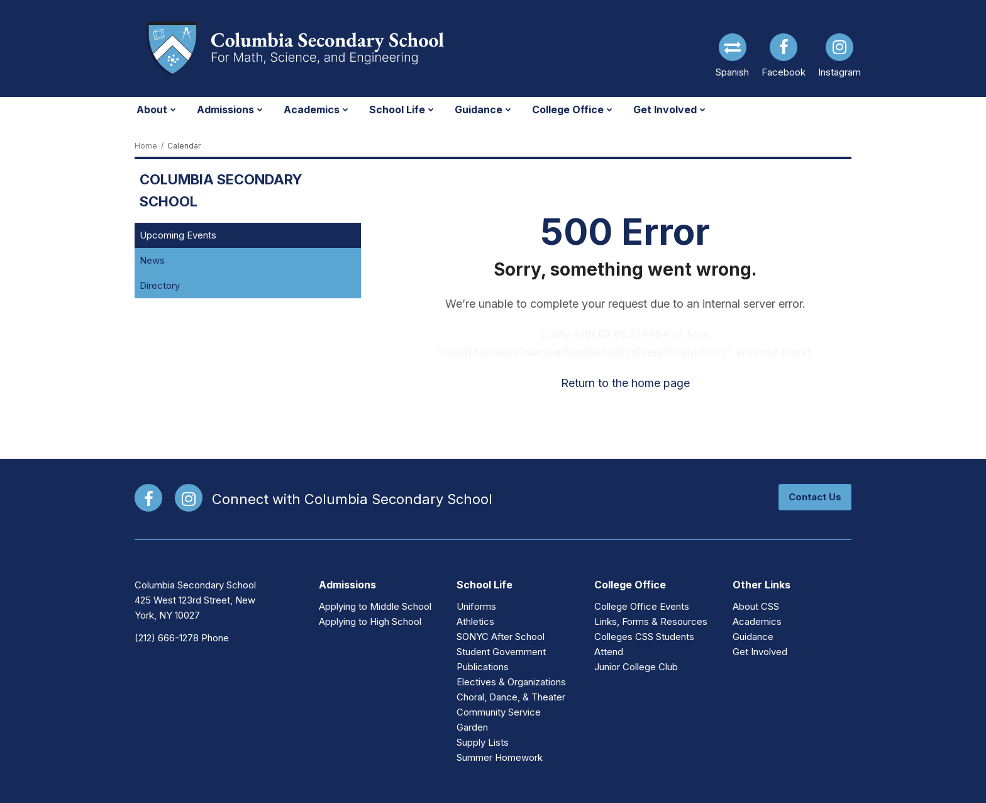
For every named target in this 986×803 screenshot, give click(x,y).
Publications (483, 667)
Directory (160, 285)
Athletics (475, 621)
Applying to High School (370, 621)
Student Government (501, 652)
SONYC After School (501, 637)
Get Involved (760, 652)
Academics (757, 621)
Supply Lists (483, 742)
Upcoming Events (178, 235)
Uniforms (476, 606)
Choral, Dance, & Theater (511, 697)
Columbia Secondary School (221, 190)
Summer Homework (500, 757)
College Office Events (641, 606)
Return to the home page (625, 383)
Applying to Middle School (375, 606)
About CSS (756, 606)
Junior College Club (636, 667)
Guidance (753, 637)
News (152, 260)
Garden (472, 727)
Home (146, 145)
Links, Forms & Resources (650, 621)
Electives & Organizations (511, 682)
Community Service (499, 712)
